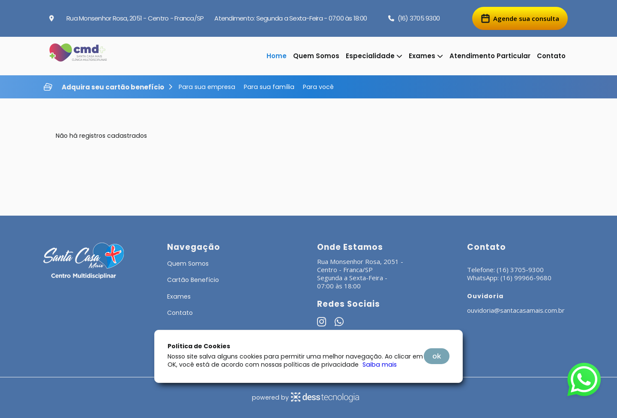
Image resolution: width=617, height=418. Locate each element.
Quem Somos (316, 55)
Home (277, 55)
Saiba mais (379, 364)
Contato (551, 55)
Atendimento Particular (489, 55)
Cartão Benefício (193, 280)
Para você (318, 87)
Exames (426, 55)
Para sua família (269, 87)
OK (436, 356)
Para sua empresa (207, 87)
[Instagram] (321, 323)
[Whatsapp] (339, 323)
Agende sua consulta (520, 18)
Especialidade (374, 55)
